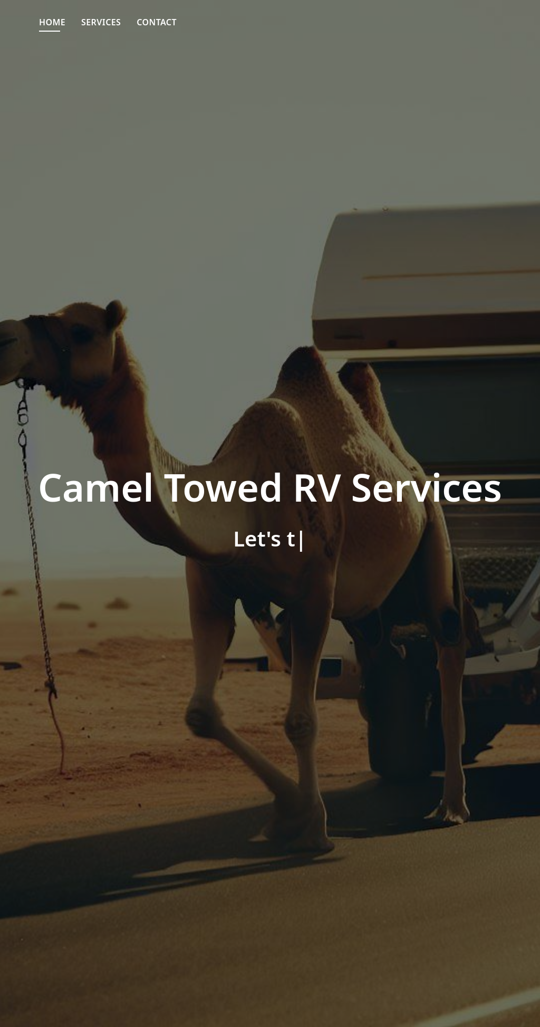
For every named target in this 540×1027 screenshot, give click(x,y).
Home (52, 22)
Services (101, 22)
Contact (157, 22)
